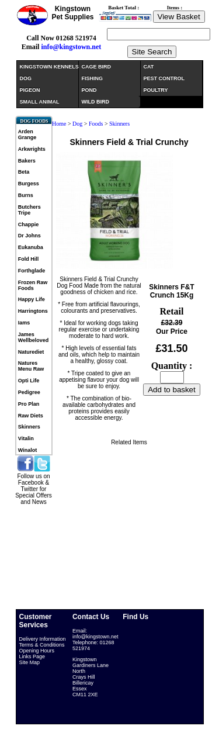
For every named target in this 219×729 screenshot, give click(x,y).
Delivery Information (42, 639)
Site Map (29, 662)
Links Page (32, 656)
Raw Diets (30, 416)
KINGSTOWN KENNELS (49, 67)
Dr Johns (29, 236)
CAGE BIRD (97, 67)
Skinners (29, 427)
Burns (25, 195)
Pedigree (29, 392)
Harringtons (33, 311)
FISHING (92, 78)
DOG (26, 78)
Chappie (28, 224)
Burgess (28, 183)
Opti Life (29, 380)
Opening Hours (37, 651)
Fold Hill (28, 259)
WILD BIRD (96, 102)
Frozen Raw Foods (33, 285)
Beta (24, 172)
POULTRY (156, 90)
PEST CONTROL (164, 78)
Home (59, 123)
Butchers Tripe (29, 210)
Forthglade (32, 271)
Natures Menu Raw (31, 366)
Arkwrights (32, 149)
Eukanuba (30, 247)
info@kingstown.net (71, 47)
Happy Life (31, 299)
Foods (96, 123)
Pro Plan (29, 404)
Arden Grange (27, 134)
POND (89, 90)
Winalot (27, 450)
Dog (77, 123)
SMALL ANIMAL (40, 102)
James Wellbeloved (33, 337)
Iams (24, 323)
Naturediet (31, 352)
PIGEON (30, 90)
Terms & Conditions (42, 645)
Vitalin (26, 438)
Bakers (27, 161)
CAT (149, 67)
